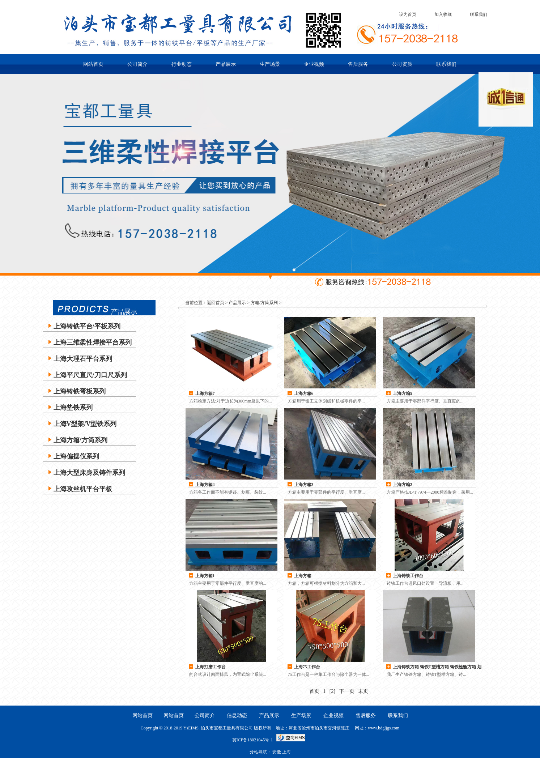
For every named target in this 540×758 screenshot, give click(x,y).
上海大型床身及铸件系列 (89, 472)
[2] (332, 691)
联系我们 (478, 14)
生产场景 (270, 64)
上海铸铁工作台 (408, 575)
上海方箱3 (304, 484)
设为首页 (407, 14)
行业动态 (181, 64)
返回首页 (215, 302)
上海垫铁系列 (73, 407)
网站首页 (93, 64)
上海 (286, 751)
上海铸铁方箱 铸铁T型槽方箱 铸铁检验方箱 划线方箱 (437, 667)
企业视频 (314, 64)
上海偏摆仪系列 (76, 456)
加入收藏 (443, 14)
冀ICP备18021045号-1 (252, 739)
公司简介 (137, 64)
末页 (363, 691)
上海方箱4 (205, 484)
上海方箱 (302, 575)
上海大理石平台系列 (83, 358)
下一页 (346, 691)
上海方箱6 (304, 393)
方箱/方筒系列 (264, 302)
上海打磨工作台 (210, 666)
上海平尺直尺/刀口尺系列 (90, 375)
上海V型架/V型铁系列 (85, 423)
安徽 (276, 751)
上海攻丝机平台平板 (83, 489)
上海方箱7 (205, 393)
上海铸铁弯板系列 (80, 391)
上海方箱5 (402, 393)
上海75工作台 (307, 666)
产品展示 (226, 64)
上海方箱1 (205, 575)
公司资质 (402, 64)
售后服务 (358, 64)
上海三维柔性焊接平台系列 (93, 342)
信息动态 (237, 715)
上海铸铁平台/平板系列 (87, 326)
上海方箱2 (402, 484)
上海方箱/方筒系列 (80, 440)
